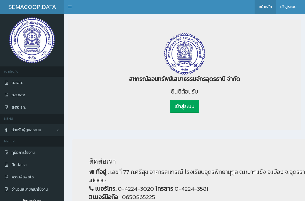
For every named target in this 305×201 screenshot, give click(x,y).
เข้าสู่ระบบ (288, 7)
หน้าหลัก (265, 7)
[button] (70, 7)
